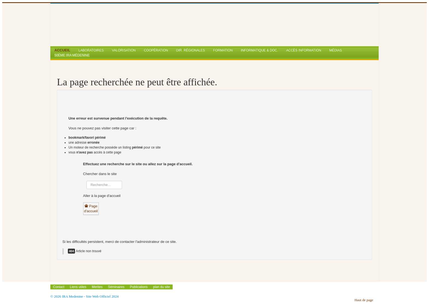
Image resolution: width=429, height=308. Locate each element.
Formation (223, 50)
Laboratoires (91, 50)
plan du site (161, 287)
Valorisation (124, 50)
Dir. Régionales (190, 50)
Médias (335, 50)
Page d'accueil (91, 208)
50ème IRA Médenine (72, 55)
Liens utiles (78, 287)
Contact (58, 287)
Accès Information (303, 50)
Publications (139, 287)
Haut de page (363, 300)
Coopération (156, 50)
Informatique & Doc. (259, 50)
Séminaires (116, 287)
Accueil (62, 50)
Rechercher (85, 185)
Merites (97, 287)
